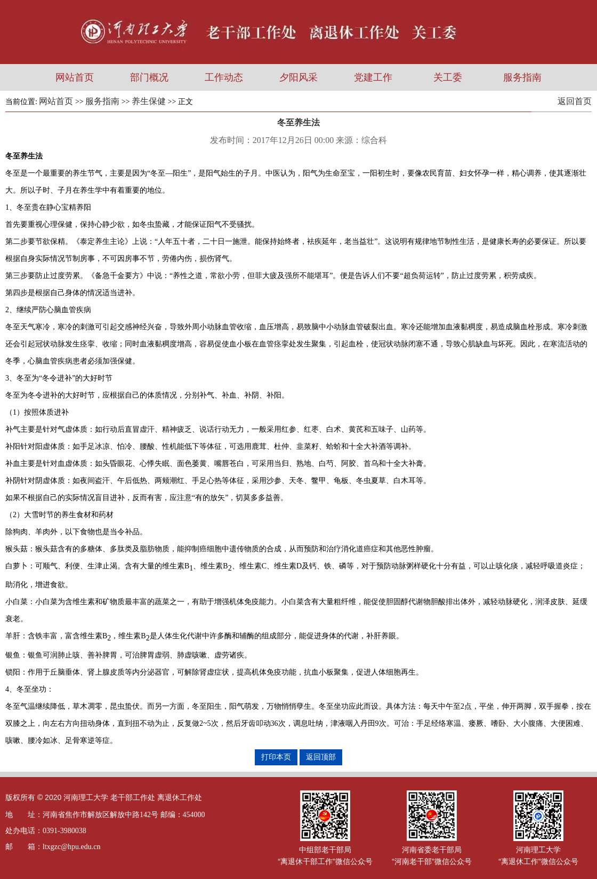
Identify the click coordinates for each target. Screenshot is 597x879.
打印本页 (276, 757)
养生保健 (149, 101)
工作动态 (224, 77)
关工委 (447, 77)
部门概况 (149, 77)
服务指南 (522, 77)
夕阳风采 (298, 77)
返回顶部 (321, 757)
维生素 (211, 566)
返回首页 (575, 101)
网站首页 (74, 77)
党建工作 (373, 77)
